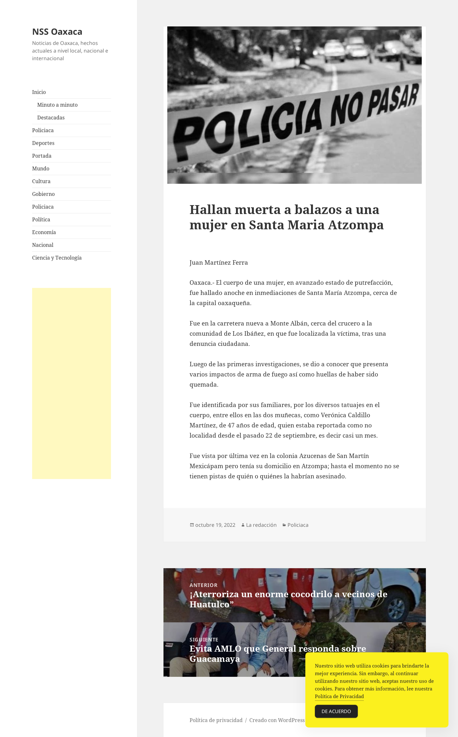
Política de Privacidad (339, 697)
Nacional (42, 244)
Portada (42, 155)
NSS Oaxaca (57, 31)
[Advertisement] (71, 383)
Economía (44, 232)
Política (41, 219)
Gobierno (43, 193)
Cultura (41, 181)
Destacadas (51, 117)
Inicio (39, 92)
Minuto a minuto (57, 104)
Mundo (40, 168)
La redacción (261, 524)
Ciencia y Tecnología (57, 257)
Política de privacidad (216, 720)
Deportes (43, 143)
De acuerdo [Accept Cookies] (336, 712)
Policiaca (43, 130)
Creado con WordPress (277, 720)
